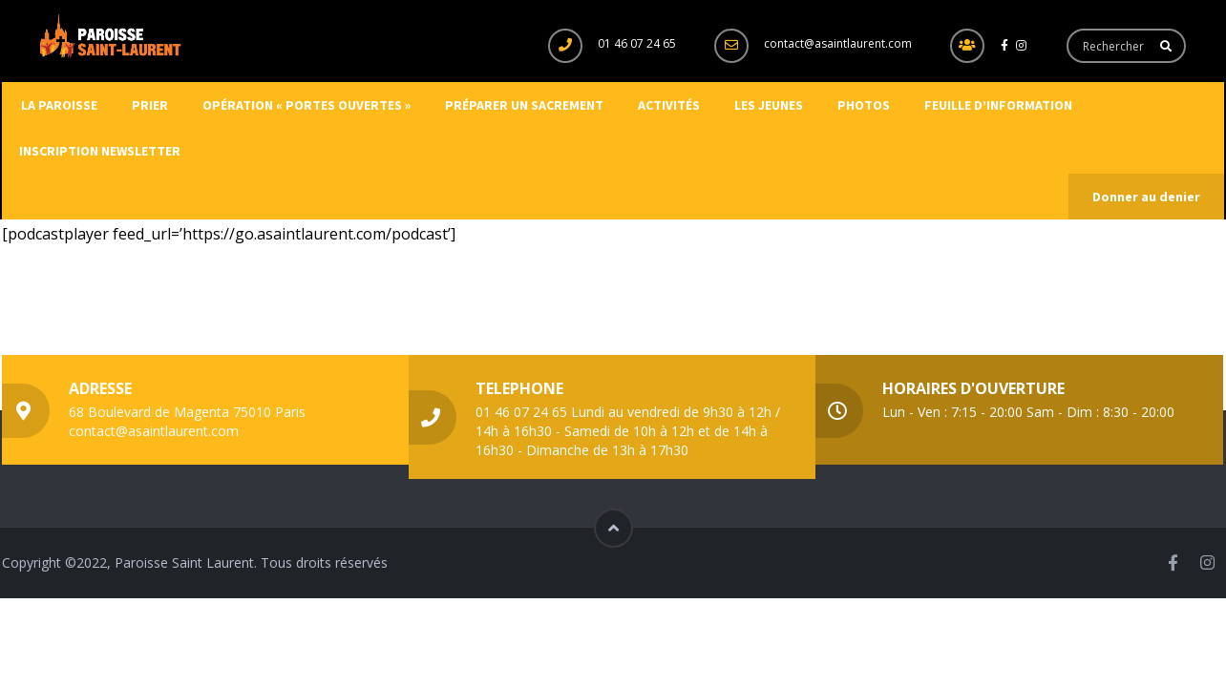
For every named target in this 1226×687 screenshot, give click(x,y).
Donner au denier (1146, 196)
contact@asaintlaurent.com (838, 43)
